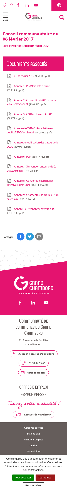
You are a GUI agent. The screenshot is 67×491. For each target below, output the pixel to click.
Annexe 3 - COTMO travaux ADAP (29, 116)
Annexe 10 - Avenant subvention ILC (31, 211)
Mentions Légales (33, 439)
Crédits (33, 445)
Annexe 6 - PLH (28, 157)
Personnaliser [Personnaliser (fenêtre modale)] (33, 485)
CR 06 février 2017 (28, 76)
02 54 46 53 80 (33, 363)
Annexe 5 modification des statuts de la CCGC (32, 144)
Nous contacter (33, 372)
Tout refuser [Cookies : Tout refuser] (45, 477)
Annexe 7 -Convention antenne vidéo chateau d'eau (31, 168)
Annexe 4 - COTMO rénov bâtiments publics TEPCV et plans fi (30, 130)
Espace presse (33, 394)
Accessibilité (33, 451)
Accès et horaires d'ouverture (33, 353)
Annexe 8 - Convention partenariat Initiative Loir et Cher (30, 183)
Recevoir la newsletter (33, 414)
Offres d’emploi (33, 387)
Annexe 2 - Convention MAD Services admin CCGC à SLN (31, 102)
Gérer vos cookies (33, 427)
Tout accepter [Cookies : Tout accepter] (23, 477)
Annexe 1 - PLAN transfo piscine (28, 88)
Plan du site (33, 433)
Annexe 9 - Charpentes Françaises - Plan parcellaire (32, 197)
